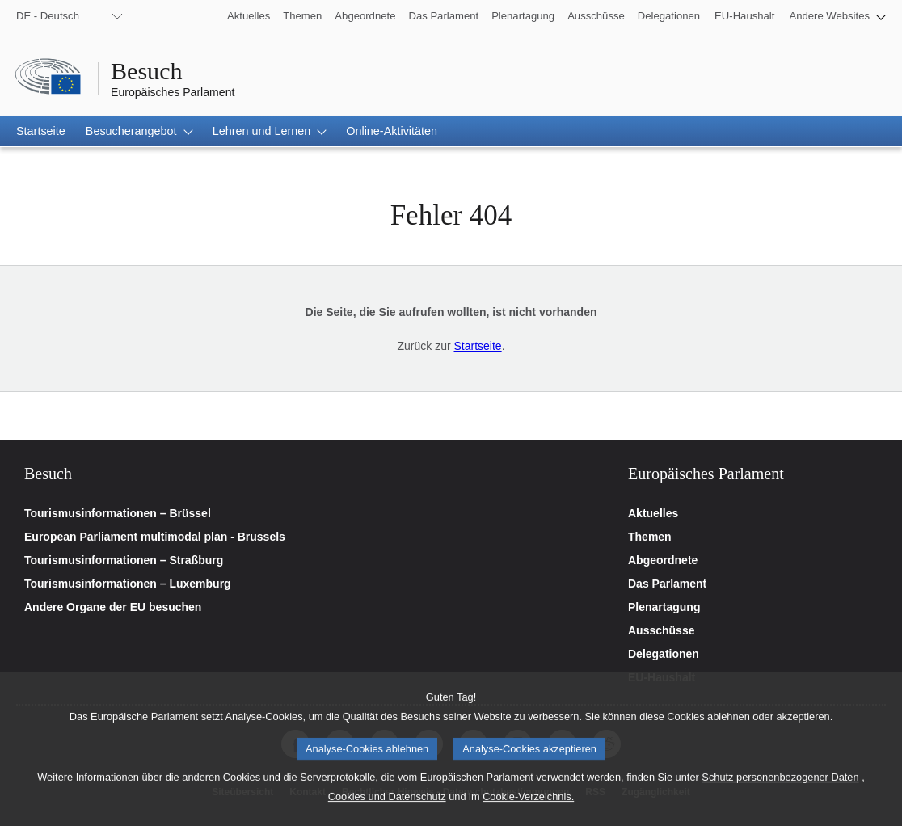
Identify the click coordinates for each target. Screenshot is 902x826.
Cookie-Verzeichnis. (528, 813)
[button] (837, 16)
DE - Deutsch (47, 16)
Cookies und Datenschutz (387, 813)
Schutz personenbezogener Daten (780, 793)
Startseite (477, 345)
